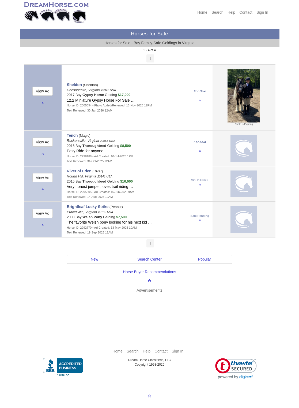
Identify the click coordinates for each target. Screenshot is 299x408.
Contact (245, 12)
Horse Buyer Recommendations (149, 272)
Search (217, 12)
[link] (236, 369)
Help (231, 12)
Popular (204, 259)
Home (202, 12)
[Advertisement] (152, 308)
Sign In (262, 12)
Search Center (149, 259)
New (94, 259)
